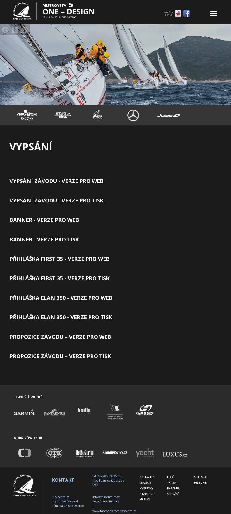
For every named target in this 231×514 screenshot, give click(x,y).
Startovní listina (147, 496)
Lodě (170, 477)
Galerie (145, 482)
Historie (200, 482)
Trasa (171, 482)
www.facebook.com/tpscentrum (114, 511)
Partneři (173, 488)
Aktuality (147, 477)
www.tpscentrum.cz (105, 501)
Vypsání (173, 494)
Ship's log (202, 477)
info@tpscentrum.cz (106, 497)
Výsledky (146, 488)
